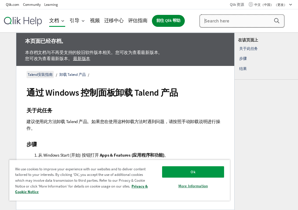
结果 (243, 68)
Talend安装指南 (40, 74)
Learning (51, 4)
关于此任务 (248, 48)
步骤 (243, 58)
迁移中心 (114, 21)
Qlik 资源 (237, 4)
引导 (74, 21)
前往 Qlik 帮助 (168, 20)
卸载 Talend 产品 (72, 74)
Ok (193, 171)
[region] (119, 180)
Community (32, 4)
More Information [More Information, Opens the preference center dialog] (193, 185)
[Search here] (242, 21)
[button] (276, 21)
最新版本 (81, 58)
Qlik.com (12, 4)
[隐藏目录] (7, 41)
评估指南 (138, 21)
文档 (54, 21)
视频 (95, 21)
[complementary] (266, 121)
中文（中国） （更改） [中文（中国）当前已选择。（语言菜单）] (271, 5)
